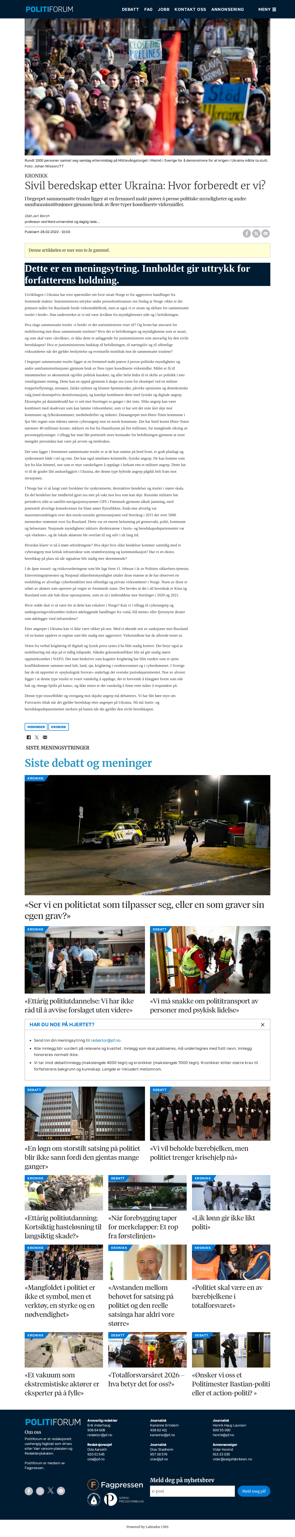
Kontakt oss (190, 9)
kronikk (58, 730)
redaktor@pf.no (105, 1043)
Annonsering (227, 9)
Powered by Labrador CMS (147, 1530)
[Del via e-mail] (265, 235)
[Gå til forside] (49, 9)
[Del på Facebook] (246, 235)
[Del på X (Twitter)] (256, 235)
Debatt (130, 9)
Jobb (163, 9)
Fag (148, 9)
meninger (36, 730)
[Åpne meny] (267, 9)
